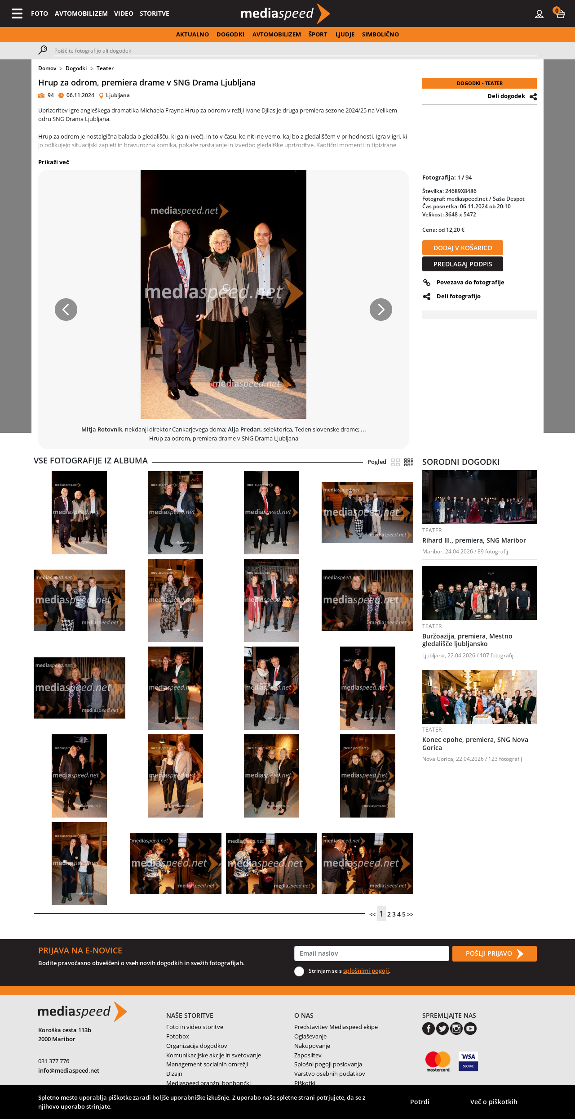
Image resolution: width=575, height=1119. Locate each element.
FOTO (39, 13)
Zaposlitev (308, 1055)
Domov (47, 68)
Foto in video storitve (194, 1027)
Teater (105, 68)
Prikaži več (53, 162)
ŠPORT (318, 34)
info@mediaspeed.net (68, 1070)
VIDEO (123, 13)
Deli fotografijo (459, 296)
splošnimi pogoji (366, 970)
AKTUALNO (192, 34)
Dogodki (76, 68)
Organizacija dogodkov (196, 1046)
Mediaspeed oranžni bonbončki (208, 1083)
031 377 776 (53, 1061)
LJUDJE (345, 34)
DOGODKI (230, 34)
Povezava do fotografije (470, 282)
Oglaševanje (310, 1036)
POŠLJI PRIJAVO (494, 954)
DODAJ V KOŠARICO (462, 247)
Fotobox (177, 1036)
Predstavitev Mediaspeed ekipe (336, 1027)
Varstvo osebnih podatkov (329, 1074)
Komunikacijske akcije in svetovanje (213, 1055)
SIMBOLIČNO (380, 34)
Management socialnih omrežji (207, 1064)
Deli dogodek (506, 96)
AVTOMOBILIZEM (81, 13)
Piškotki (304, 1083)
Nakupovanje (312, 1046)
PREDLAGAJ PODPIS (462, 264)
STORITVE (154, 13)
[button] (560, 13)
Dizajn (174, 1074)
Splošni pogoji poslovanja (328, 1064)
